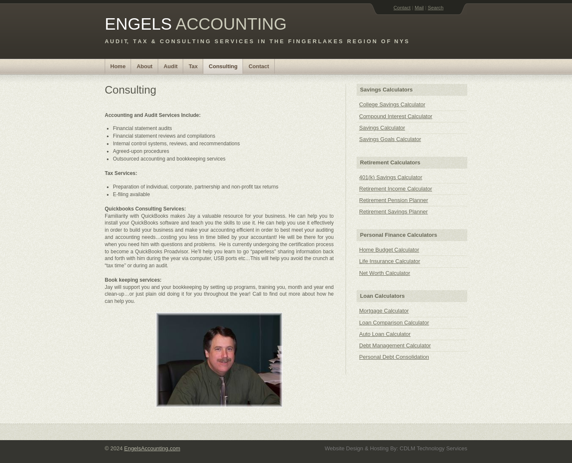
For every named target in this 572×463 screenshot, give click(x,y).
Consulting (223, 66)
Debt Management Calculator (395, 345)
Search (436, 7)
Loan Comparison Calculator (394, 322)
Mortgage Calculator (384, 311)
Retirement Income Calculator (395, 189)
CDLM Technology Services (433, 448)
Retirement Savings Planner (393, 211)
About (145, 66)
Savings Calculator (382, 128)
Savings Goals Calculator (390, 139)
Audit (171, 66)
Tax (193, 66)
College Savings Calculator (392, 104)
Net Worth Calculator (384, 273)
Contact (401, 7)
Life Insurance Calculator (389, 261)
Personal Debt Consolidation (394, 357)
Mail (419, 7)
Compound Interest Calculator (395, 116)
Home (118, 66)
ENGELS (138, 24)
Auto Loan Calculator (384, 334)
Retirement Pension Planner (393, 200)
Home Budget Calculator (389, 250)
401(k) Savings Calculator (390, 177)
